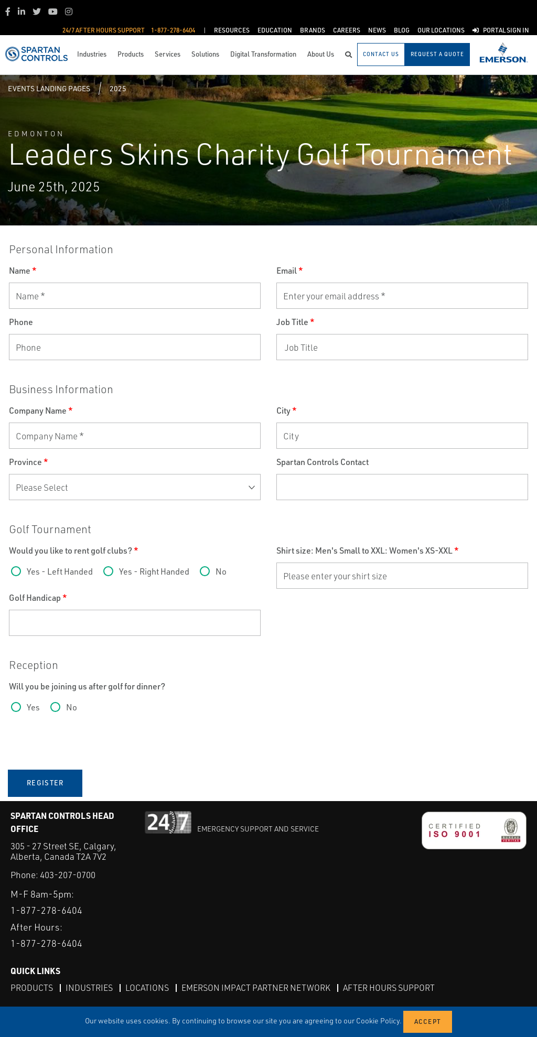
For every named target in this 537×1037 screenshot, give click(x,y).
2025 (118, 88)
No (221, 571)
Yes (33, 707)
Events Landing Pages (49, 88)
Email (289, 270)
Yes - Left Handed (60, 571)
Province (28, 462)
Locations (147, 987)
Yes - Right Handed (154, 571)
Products (31, 987)
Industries (89, 987)
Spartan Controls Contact (322, 462)
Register (45, 783)
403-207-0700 (67, 874)
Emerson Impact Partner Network (255, 987)
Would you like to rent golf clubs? (73, 550)
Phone (21, 322)
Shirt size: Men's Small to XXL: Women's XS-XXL (367, 550)
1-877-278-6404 (46, 910)
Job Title (295, 322)
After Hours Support (389, 987)
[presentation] (88, 745)
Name (23, 270)
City (286, 410)
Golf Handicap (38, 597)
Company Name (41, 410)
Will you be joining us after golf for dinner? (87, 686)
